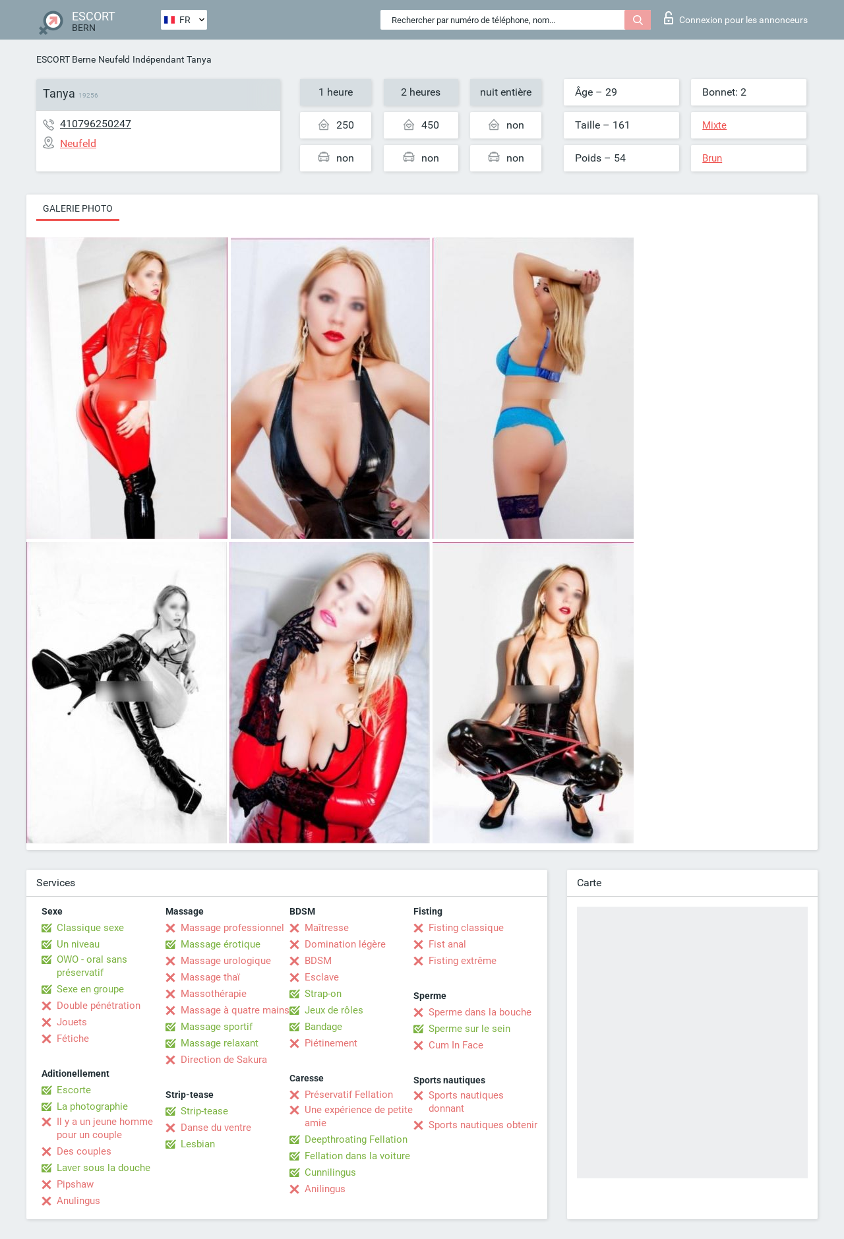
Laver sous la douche (103, 1168)
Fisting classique (466, 928)
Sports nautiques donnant (466, 1101)
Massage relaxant (219, 1043)
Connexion (736, 18)
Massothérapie (214, 994)
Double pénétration (98, 1006)
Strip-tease (204, 1111)
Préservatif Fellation (349, 1095)
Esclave (322, 977)
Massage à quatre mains (235, 1010)
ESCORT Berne (66, 59)
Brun (712, 158)
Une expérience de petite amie (359, 1116)
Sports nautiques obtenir (483, 1125)
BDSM (318, 961)
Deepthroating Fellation (356, 1139)
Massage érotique (220, 944)
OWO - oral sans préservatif (92, 966)
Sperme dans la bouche (480, 1012)
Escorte (74, 1090)
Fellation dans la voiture (357, 1156)
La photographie (92, 1106)
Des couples (84, 1151)
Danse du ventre (216, 1127)
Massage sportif (217, 1027)
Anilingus (325, 1189)
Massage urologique (226, 961)
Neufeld (114, 59)
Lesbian (198, 1144)
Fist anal (447, 944)
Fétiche (73, 1038)
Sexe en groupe (90, 989)
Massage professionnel (232, 928)
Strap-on (323, 994)
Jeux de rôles (334, 1010)
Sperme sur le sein (469, 1029)
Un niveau (78, 944)
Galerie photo (78, 208)
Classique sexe (90, 928)
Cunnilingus (330, 1172)
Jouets (72, 1022)
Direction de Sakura (224, 1060)
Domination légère (345, 944)
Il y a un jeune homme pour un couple (105, 1128)
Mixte (714, 125)
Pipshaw (75, 1184)
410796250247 (95, 123)
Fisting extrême (463, 961)
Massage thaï (210, 977)
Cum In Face (456, 1045)
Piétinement (331, 1043)
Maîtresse (327, 928)
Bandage (323, 1027)
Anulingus (78, 1201)
